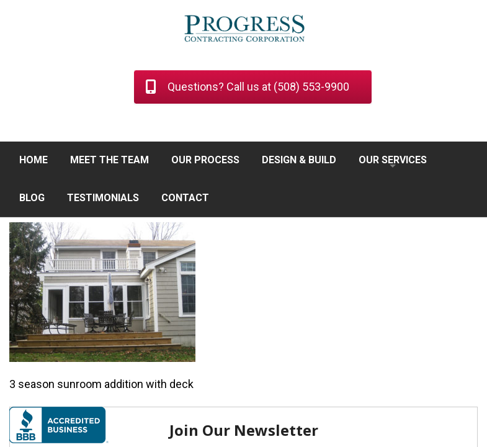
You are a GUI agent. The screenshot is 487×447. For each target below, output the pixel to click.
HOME (33, 160)
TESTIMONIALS (103, 198)
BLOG (32, 198)
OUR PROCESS (205, 160)
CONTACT (185, 198)
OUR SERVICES (393, 160)
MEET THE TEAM (109, 160)
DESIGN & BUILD (299, 160)
